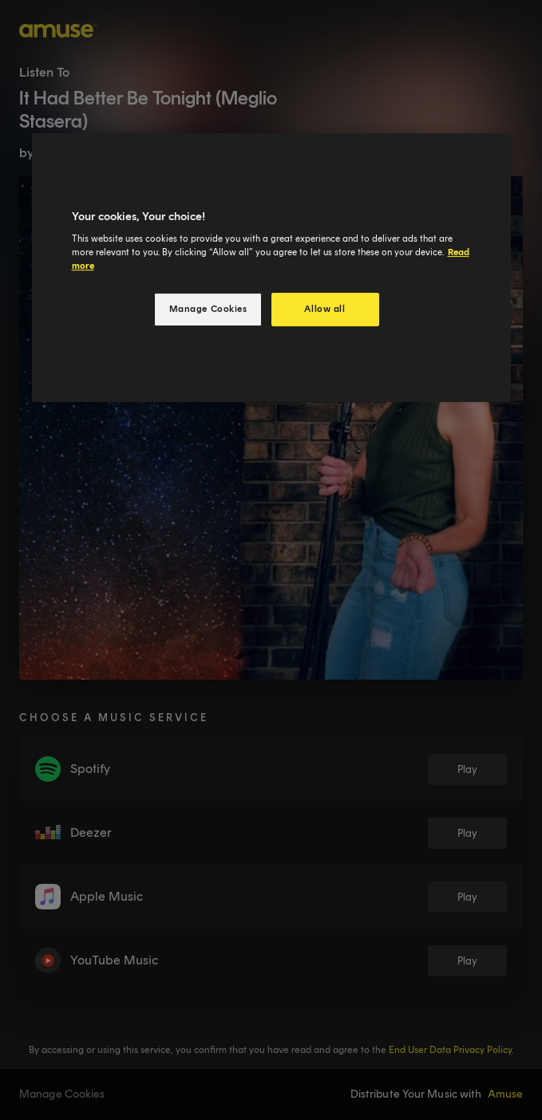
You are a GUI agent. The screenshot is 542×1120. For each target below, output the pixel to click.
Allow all (324, 308)
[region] (271, 268)
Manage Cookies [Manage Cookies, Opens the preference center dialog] (208, 308)
